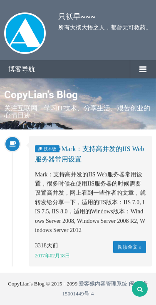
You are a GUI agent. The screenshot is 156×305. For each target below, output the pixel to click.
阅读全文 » (129, 247)
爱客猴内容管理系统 (103, 284)
